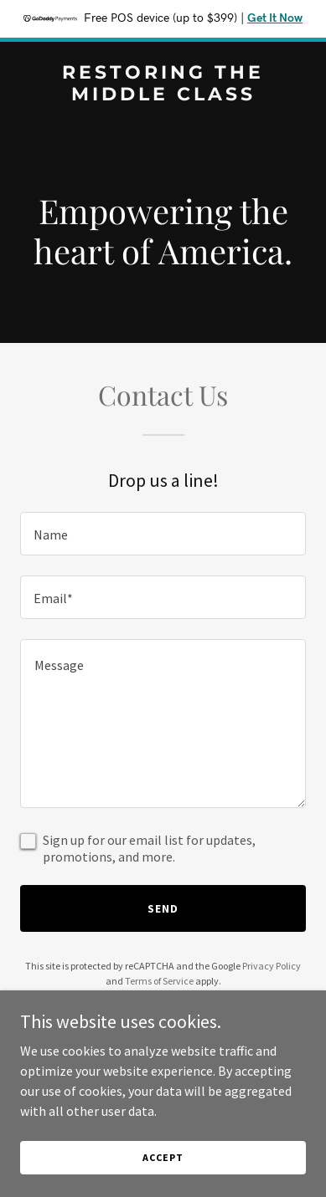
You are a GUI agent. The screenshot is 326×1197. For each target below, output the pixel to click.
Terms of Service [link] (159, 980)
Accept (162, 1157)
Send (163, 908)
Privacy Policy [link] (271, 965)
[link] (163, 95)
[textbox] (163, 533)
